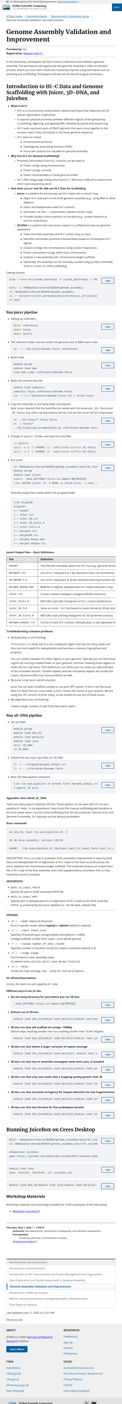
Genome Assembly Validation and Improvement (40, 1278)
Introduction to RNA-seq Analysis (28, 1285)
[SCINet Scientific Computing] (29, 7)
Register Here (32, 53)
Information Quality (75, 1383)
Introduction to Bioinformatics (27, 1260)
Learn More (17, 1341)
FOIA (66, 1377)
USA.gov (11, 1371)
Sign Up (68, 1334)
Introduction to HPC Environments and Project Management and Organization (55, 1266)
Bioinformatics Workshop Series (28, 1254)
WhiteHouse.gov (16, 1377)
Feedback (69, 1328)
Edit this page (106, 1396)
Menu (117, 7)
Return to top (14, 1311)
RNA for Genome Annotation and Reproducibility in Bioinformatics (48, 1291)
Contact (68, 1340)
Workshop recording (25, 1203)
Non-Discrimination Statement (82, 1365)
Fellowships (70, 1345)
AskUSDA (11, 1360)
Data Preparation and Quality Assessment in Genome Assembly (47, 1272)
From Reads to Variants (23, 1297)
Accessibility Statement (77, 1360)
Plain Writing (13, 1383)
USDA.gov (12, 1365)
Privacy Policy (72, 1371)
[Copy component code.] (107, 280)
